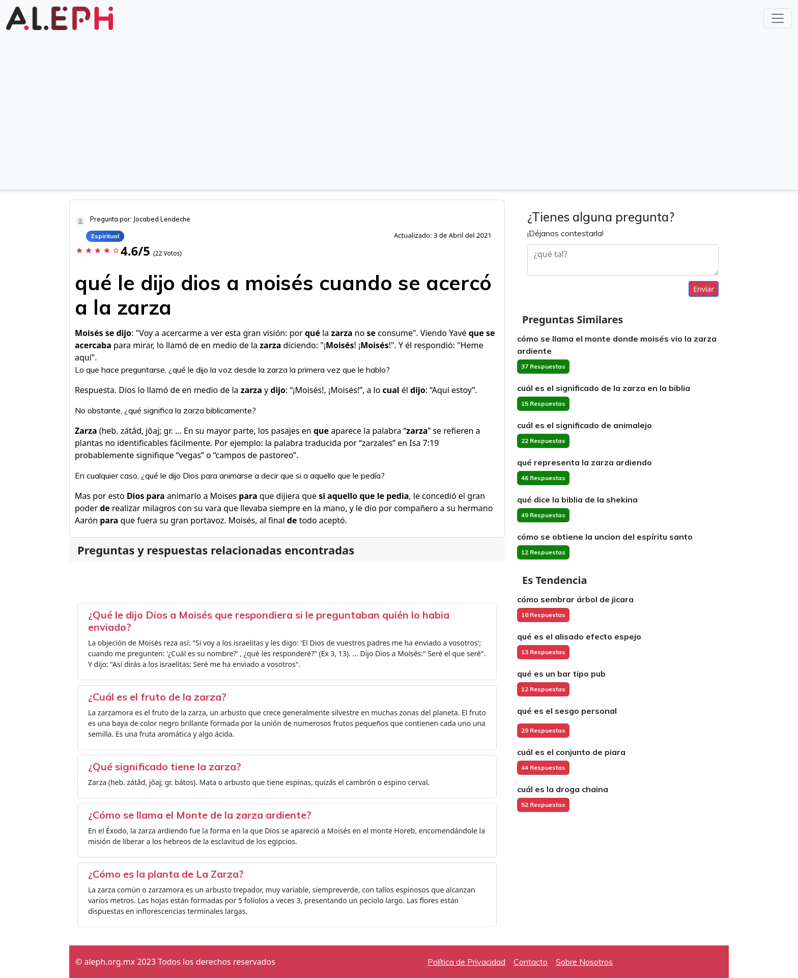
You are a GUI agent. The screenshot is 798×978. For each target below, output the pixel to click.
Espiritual (105, 236)
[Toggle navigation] (777, 18)
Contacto (531, 962)
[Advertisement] (399, 109)
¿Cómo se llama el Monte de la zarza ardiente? (199, 814)
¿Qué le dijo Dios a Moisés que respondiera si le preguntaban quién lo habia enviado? (268, 620)
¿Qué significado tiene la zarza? (164, 766)
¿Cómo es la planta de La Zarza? (166, 874)
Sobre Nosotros (584, 962)
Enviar (703, 289)
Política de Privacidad (466, 962)
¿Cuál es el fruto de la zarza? (157, 696)
